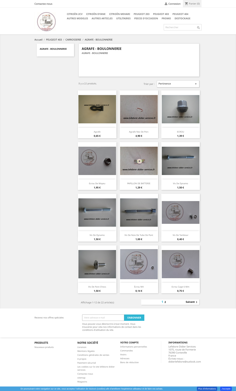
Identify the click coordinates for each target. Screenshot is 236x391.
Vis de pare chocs (97, 286)
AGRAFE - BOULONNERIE (53, 48)
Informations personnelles (133, 346)
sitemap (81, 377)
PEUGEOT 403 (161, 14)
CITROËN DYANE (96, 14)
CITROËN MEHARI (119, 14)
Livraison (81, 347)
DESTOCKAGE (182, 18)
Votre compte (129, 342)
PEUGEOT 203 (141, 14)
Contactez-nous (43, 3)
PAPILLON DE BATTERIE (138, 183)
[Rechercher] (183, 27)
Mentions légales (86, 351)
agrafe (97, 131)
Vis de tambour (180, 235)
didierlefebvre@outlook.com (184, 361)
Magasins (82, 381)
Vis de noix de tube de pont (138, 235)
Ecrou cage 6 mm (180, 286)
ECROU (180, 131)
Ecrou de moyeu (97, 183)
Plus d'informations (207, 389)
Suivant (192, 302)
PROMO (166, 18)
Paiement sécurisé (86, 362)
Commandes (126, 350)
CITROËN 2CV (74, 14)
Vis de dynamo (180, 183)
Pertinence (178, 84)
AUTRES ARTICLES (102, 18)
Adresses (124, 358)
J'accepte (226, 389)
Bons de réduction (129, 362)
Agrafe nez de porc (139, 131)
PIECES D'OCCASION (146, 18)
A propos (81, 358)
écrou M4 (139, 286)
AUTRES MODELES (77, 18)
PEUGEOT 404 (180, 14)
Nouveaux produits (44, 347)
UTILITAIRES (123, 18)
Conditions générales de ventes (93, 354)
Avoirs (123, 354)
